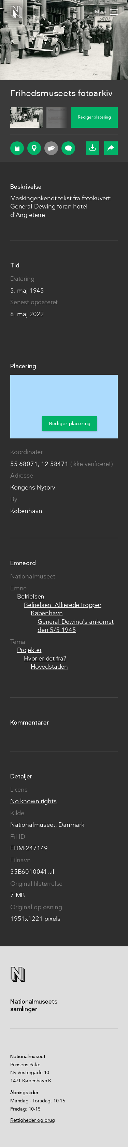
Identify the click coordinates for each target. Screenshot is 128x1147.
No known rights (33, 802)
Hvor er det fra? (45, 659)
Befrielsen (30, 597)
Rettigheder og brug (32, 1120)
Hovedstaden (49, 667)
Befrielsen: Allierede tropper (62, 605)
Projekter (29, 650)
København (46, 614)
